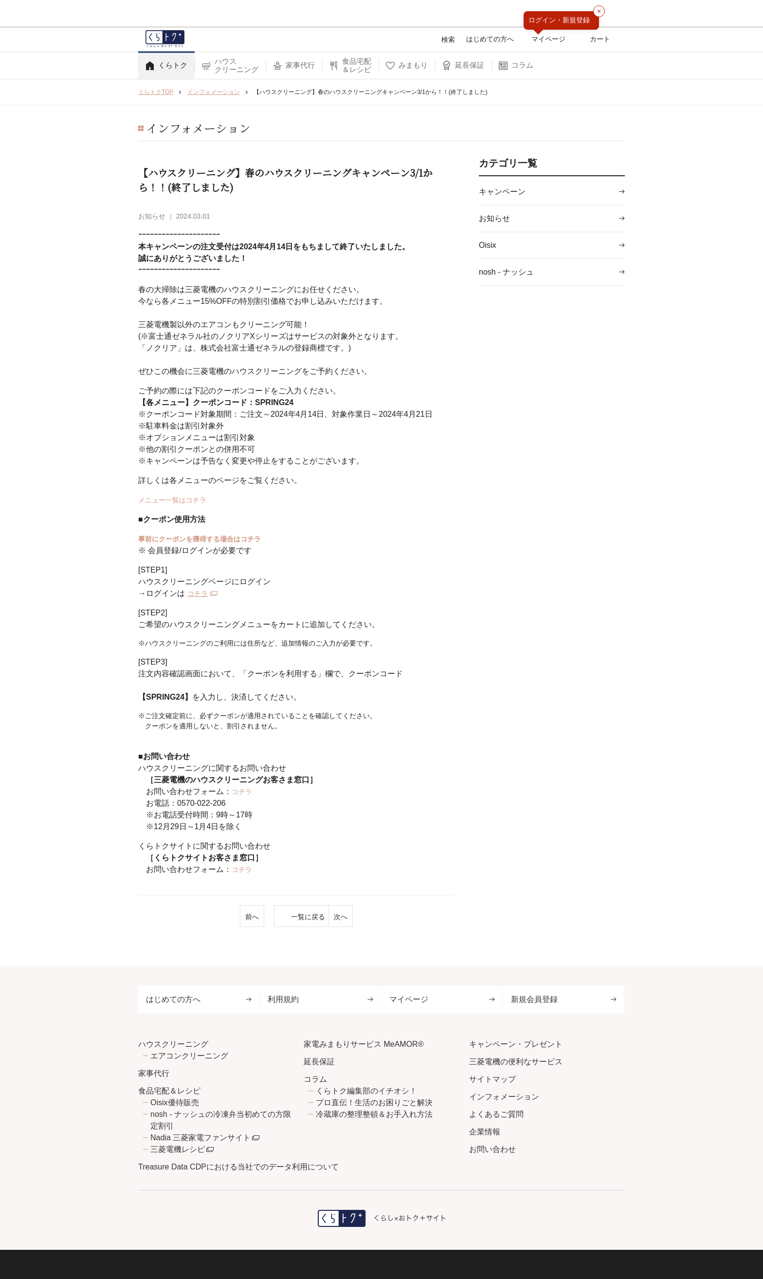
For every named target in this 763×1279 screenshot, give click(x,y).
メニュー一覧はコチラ (177, 500)
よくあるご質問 (496, 1114)
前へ (191, 917)
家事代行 (153, 1073)
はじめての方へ (199, 999)
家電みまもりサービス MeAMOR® (363, 1044)
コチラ (199, 593)
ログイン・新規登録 (559, 20)
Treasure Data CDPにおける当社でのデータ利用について (238, 1167)
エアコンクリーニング (189, 1056)
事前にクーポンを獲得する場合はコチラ (208, 539)
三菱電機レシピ (177, 1149)
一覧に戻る (296, 917)
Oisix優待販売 (174, 1102)
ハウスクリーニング (173, 1044)
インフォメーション (504, 1097)
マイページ (442, 999)
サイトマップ (492, 1079)
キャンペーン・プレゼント (516, 1044)
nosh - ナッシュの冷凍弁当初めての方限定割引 (220, 1120)
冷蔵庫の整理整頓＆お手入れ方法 (374, 1114)
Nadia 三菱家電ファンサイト (200, 1137)
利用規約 (320, 999)
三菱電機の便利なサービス (516, 1061)
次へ (401, 917)
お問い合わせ (492, 1149)
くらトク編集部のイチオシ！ (366, 1091)
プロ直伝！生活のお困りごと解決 (374, 1102)
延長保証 (319, 1061)
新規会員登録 (564, 999)
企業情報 (484, 1132)
